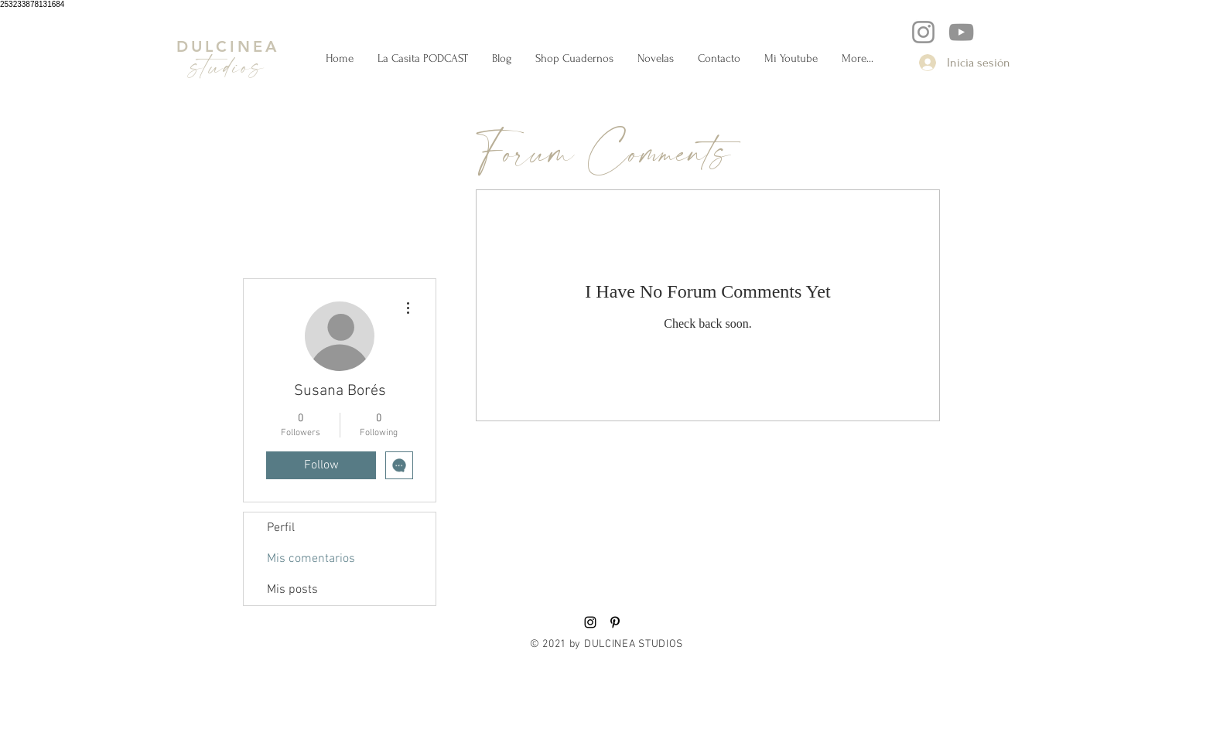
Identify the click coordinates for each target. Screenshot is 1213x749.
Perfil (281, 528)
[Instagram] (923, 32)
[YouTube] (961, 32)
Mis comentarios (311, 559)
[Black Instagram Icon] (590, 622)
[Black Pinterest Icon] (615, 622)
